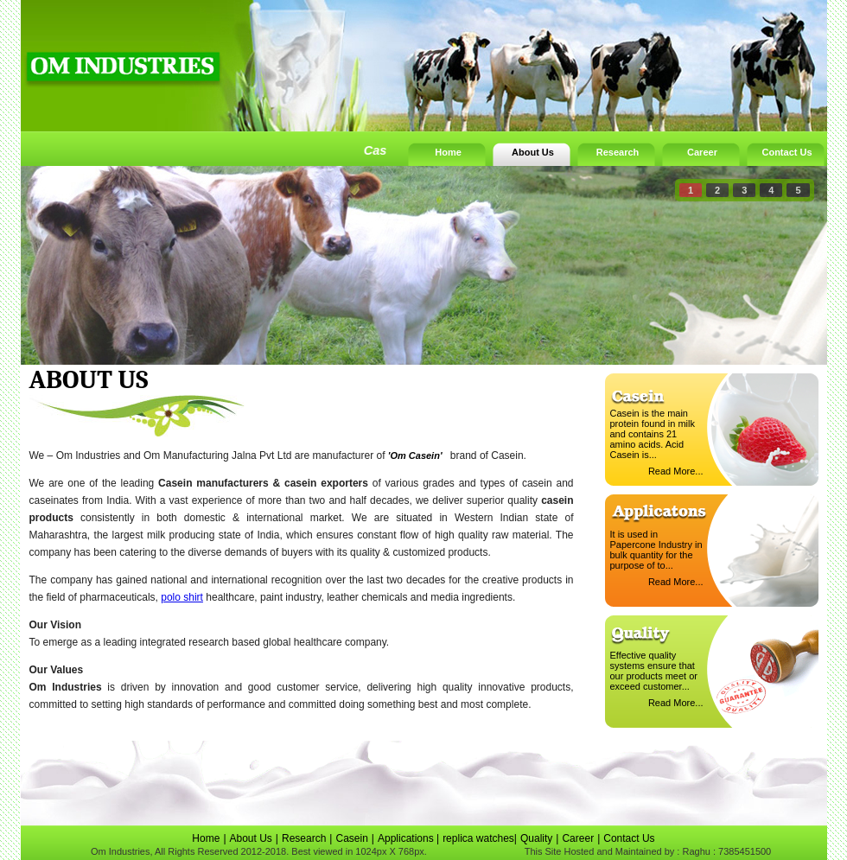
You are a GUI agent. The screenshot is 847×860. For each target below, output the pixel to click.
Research (618, 152)
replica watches (478, 838)
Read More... (676, 471)
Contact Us (786, 152)
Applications (407, 838)
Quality (536, 838)
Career (702, 152)
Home (448, 152)
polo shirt (182, 597)
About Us (533, 152)
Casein (351, 838)
